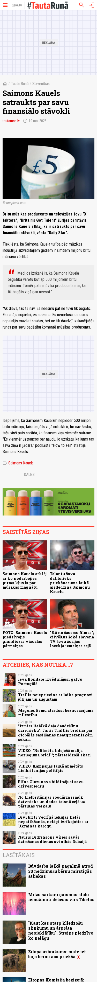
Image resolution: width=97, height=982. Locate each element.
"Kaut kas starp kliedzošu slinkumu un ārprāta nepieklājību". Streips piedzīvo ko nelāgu (60, 930)
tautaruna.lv (11, 121)
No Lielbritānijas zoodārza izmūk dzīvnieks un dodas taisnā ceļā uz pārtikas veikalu (51, 802)
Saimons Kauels (18, 463)
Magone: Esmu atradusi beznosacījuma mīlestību (55, 712)
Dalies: (29, 474)
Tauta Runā (20, 83)
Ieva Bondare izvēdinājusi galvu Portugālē (50, 681)
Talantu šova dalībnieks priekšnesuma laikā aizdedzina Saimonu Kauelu (70, 582)
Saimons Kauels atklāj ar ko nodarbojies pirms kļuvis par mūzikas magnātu (25, 580)
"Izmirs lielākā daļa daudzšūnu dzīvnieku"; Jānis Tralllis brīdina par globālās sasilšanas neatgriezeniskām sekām (55, 732)
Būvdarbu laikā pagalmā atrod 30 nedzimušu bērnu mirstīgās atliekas (60, 871)
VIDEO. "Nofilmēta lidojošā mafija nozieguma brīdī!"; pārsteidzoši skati (54, 752)
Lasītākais (19, 855)
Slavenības (41, 83)
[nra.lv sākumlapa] (17, 5)
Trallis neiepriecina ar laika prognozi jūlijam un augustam (55, 697)
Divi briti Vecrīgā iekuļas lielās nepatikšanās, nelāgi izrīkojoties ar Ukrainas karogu (53, 822)
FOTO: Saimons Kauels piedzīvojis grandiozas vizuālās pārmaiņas (25, 639)
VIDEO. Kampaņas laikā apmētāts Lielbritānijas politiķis (50, 768)
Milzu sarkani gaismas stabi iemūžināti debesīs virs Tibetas (61, 897)
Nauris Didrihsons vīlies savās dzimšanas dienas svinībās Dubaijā (52, 839)
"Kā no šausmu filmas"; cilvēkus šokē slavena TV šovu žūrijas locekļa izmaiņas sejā (72, 639)
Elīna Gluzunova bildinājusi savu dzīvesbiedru (51, 784)
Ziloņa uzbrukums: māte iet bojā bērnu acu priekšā (57, 954)
